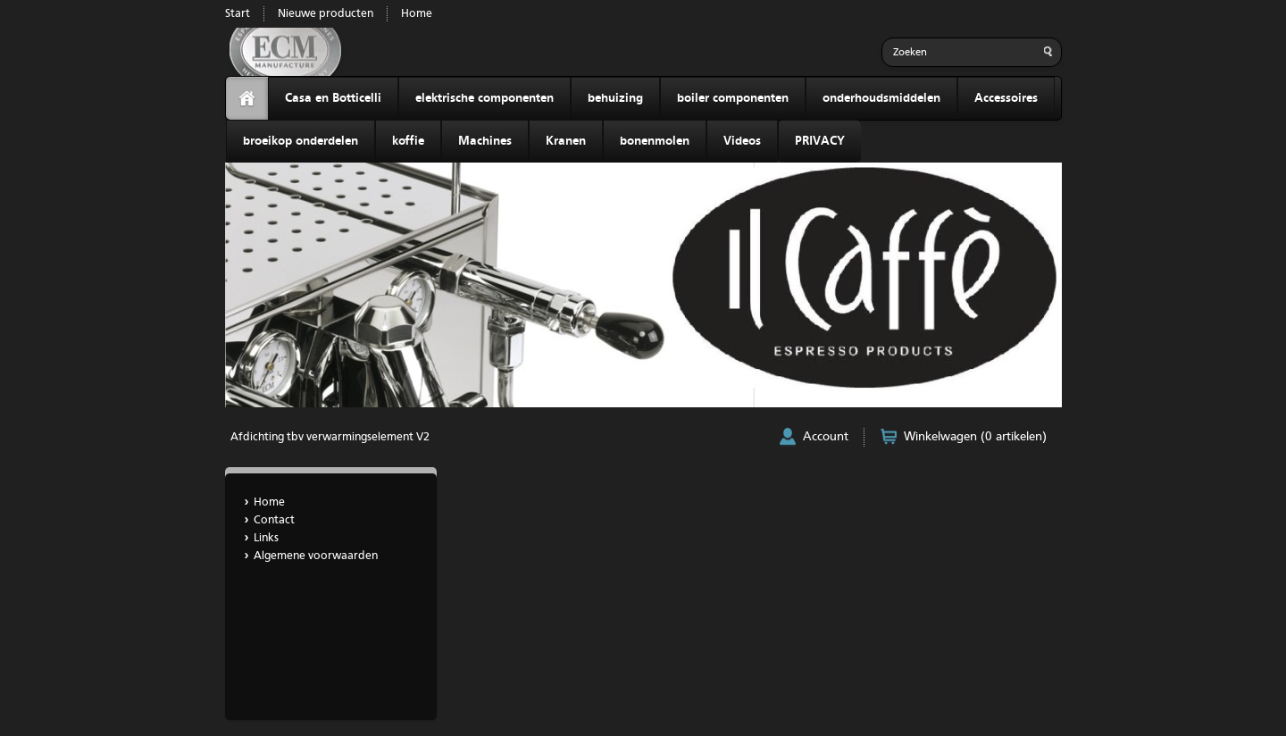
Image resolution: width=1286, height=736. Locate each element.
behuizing (615, 98)
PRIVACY (820, 141)
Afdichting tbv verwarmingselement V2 (330, 437)
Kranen (566, 141)
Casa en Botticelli (333, 98)
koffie (408, 141)
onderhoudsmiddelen (881, 98)
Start (237, 14)
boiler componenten (733, 98)
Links (266, 538)
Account (825, 437)
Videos (742, 141)
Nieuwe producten (325, 14)
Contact (274, 520)
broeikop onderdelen (300, 141)
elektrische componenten (484, 98)
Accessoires (1006, 98)
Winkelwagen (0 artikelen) (975, 437)
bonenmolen (654, 141)
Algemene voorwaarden (316, 556)
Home (416, 14)
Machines (485, 141)
